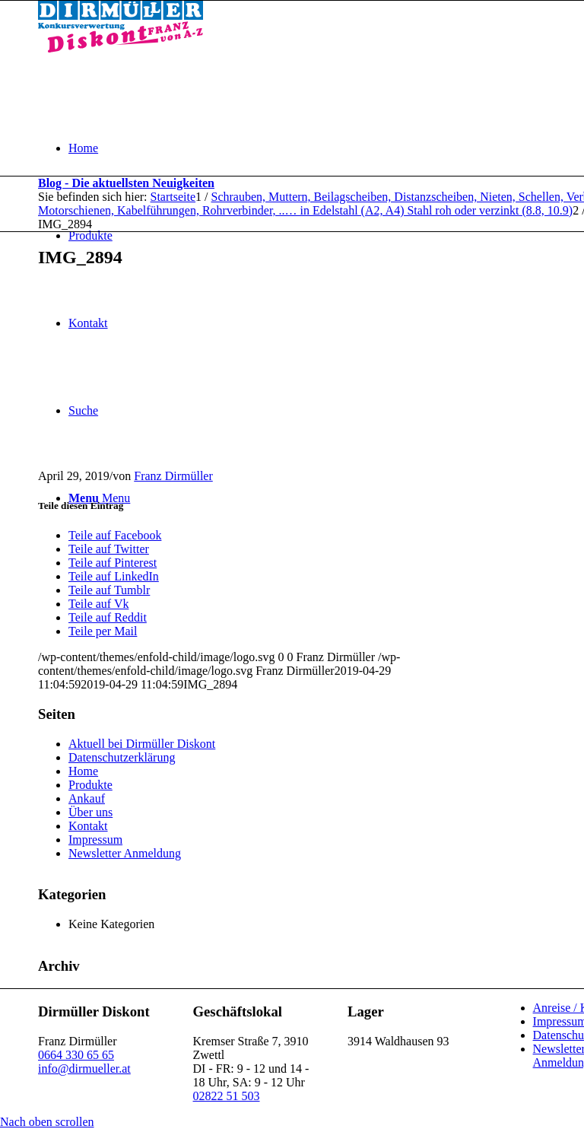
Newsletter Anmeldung (124, 853)
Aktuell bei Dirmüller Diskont (141, 743)
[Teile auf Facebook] (114, 535)
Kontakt (88, 825)
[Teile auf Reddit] (107, 617)
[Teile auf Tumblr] (109, 590)
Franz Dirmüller (173, 475)
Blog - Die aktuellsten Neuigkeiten (126, 183)
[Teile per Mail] (102, 631)
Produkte (90, 784)
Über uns (90, 812)
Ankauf (86, 798)
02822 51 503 (226, 1095)
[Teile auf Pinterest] (112, 562)
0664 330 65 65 (76, 1054)
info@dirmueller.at (84, 1068)
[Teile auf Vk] (98, 603)
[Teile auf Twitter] (108, 548)
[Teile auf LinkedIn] (113, 576)
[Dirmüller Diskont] (120, 48)
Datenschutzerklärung (121, 757)
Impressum (95, 839)
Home (83, 771)
